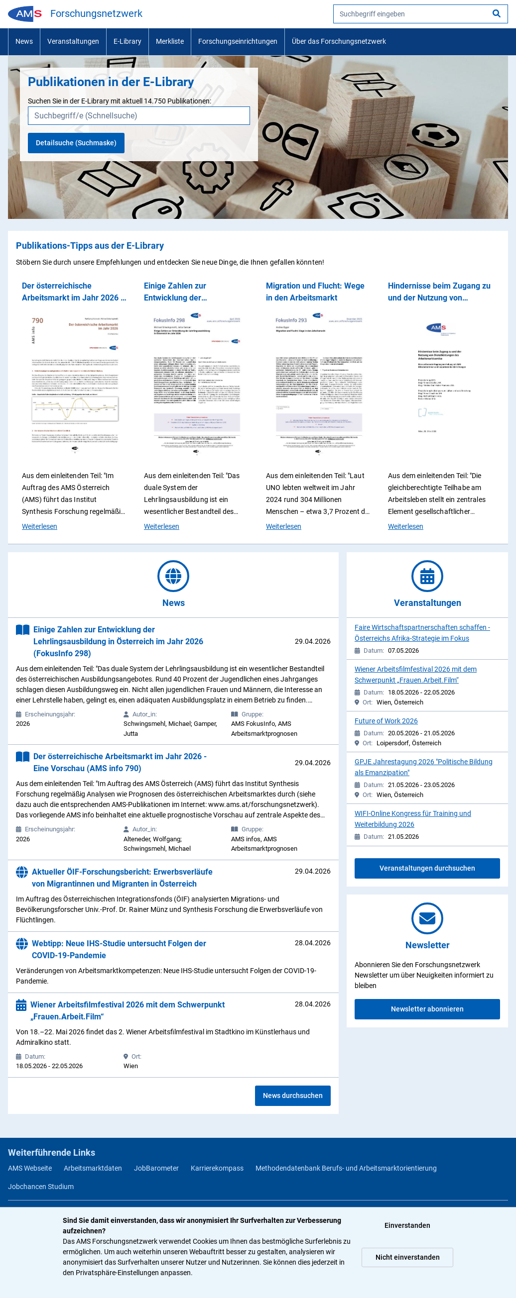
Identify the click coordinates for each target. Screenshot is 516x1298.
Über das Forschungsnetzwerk (339, 41)
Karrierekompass (217, 1168)
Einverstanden (407, 1225)
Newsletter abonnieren (427, 1009)
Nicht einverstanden (408, 1257)
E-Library (127, 41)
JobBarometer (156, 1168)
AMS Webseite (30, 1168)
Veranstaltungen (73, 41)
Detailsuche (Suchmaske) (76, 143)
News (24, 41)
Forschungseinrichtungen (237, 41)
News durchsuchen (293, 1095)
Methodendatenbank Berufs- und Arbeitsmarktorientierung (346, 1168)
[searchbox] (420, 13)
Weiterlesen (39, 525)
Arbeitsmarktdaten (93, 1168)
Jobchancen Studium (41, 1187)
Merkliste (170, 41)
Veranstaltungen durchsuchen (427, 868)
